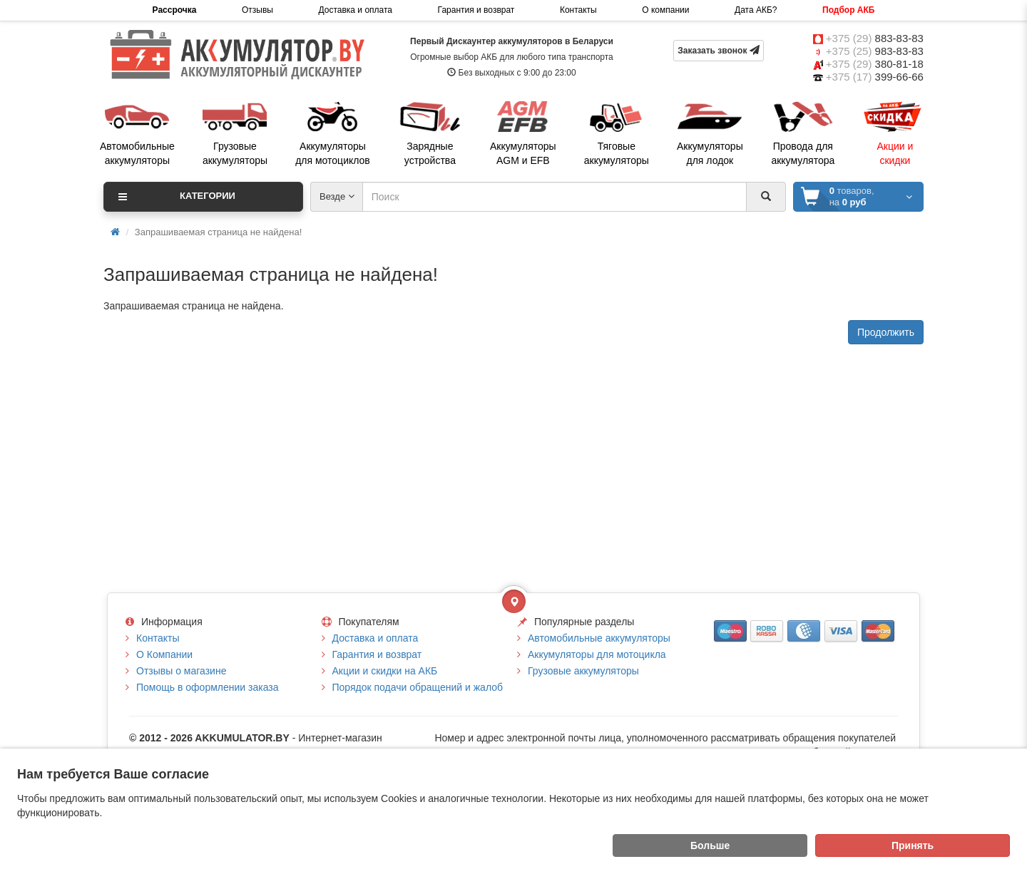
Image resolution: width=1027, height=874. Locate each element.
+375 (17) (875, 77)
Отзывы (257, 10)
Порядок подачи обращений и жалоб (418, 687)
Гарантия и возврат (476, 10)
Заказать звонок (719, 50)
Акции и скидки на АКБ (385, 671)
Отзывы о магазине (181, 671)
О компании (665, 10)
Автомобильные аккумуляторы (599, 638)
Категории (176, 197)
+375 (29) (875, 38)
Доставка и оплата (355, 10)
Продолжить (885, 332)
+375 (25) (875, 51)
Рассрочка (175, 10)
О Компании (164, 654)
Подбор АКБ (848, 10)
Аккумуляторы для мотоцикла (597, 654)
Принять (912, 845)
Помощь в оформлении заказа (207, 687)
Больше (710, 845)
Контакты (578, 10)
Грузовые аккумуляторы (583, 671)
